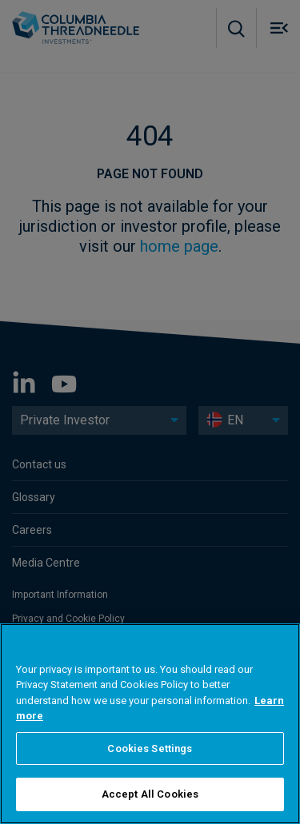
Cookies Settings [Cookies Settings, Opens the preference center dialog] (149, 748)
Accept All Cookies (150, 794)
